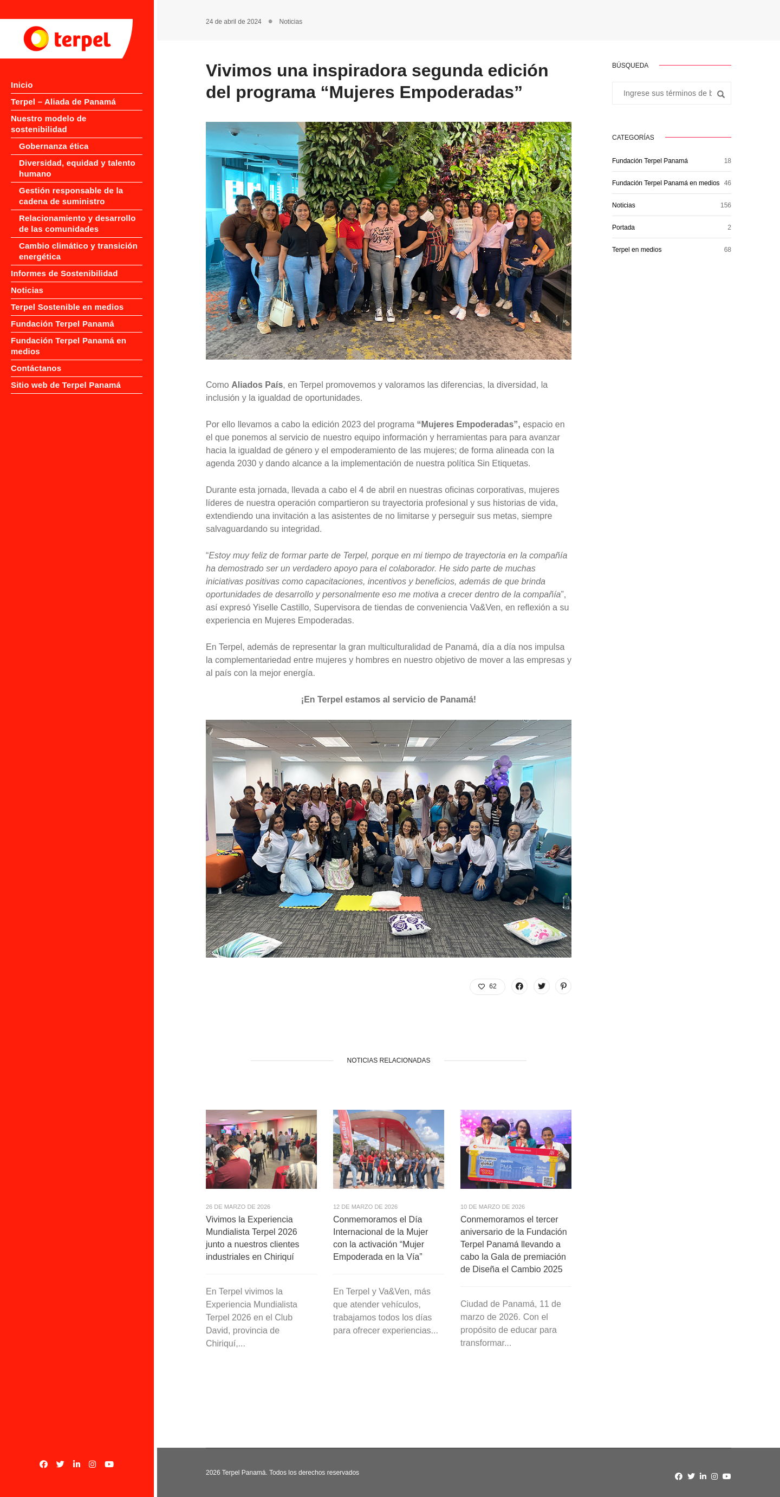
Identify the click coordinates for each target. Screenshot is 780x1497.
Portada (623, 227)
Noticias (27, 279)
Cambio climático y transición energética (78, 240)
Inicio (22, 84)
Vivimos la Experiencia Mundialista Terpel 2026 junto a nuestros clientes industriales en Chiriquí (253, 1238)
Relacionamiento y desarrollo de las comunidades (77, 213)
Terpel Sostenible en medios (67, 296)
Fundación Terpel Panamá (62, 312)
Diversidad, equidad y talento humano (77, 157)
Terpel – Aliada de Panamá (63, 101)
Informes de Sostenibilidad (64, 262)
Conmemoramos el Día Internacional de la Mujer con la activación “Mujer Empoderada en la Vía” (380, 1238)
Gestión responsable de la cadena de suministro (71, 185)
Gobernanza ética (54, 135)
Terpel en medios (636, 249)
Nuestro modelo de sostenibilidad (78, 118)
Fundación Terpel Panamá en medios (666, 183)
